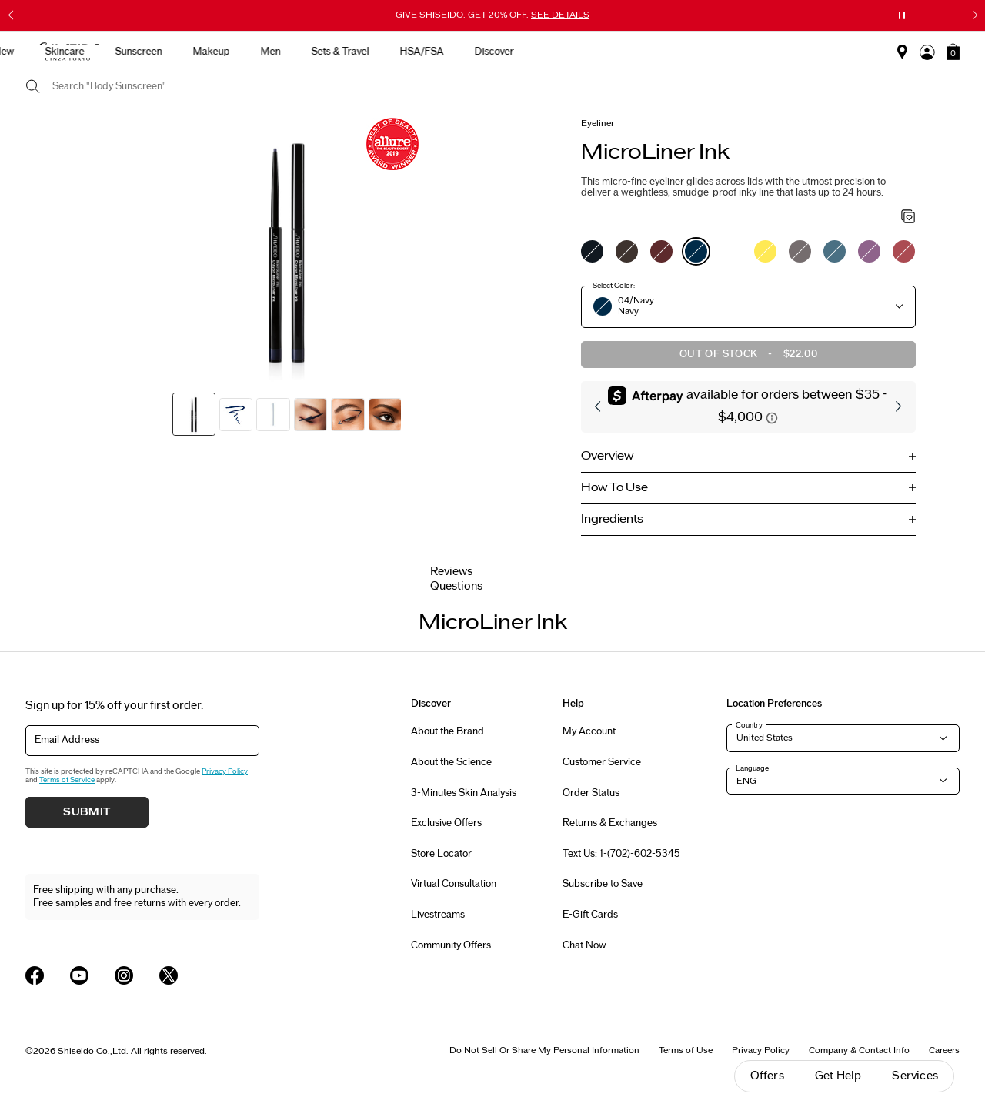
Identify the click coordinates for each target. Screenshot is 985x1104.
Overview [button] (607, 456)
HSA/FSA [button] (711, 51)
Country (749, 725)
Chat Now (584, 945)
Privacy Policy (225, 771)
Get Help (838, 1076)
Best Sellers (226, 51)
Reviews (451, 571)
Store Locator (441, 853)
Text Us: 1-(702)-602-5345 (621, 853)
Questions (456, 586)
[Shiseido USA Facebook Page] (34, 975)
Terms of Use (686, 1050)
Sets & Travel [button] (630, 51)
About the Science (451, 762)
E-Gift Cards (590, 914)
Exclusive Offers (446, 823)
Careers (944, 1050)
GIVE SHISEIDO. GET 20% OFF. (492, 14)
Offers (767, 1076)
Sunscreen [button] (428, 51)
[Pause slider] (902, 15)
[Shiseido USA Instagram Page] (124, 975)
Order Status (591, 793)
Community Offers (451, 945)
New (293, 51)
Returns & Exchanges (610, 823)
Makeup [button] (500, 51)
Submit (87, 812)
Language (752, 768)
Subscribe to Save (603, 883)
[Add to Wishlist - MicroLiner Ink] (908, 217)
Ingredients (612, 519)
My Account (589, 731)
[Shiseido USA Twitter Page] (168, 975)
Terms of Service (67, 780)
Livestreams (438, 914)
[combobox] (506, 87)
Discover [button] (783, 51)
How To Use (614, 487)
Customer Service (602, 762)
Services (915, 1076)
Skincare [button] (354, 51)
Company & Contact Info (859, 1050)
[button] (953, 51)
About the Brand (447, 731)
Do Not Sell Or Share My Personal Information (544, 1050)
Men (560, 51)
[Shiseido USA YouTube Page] (79, 975)
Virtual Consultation (453, 883)
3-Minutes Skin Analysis (463, 793)
